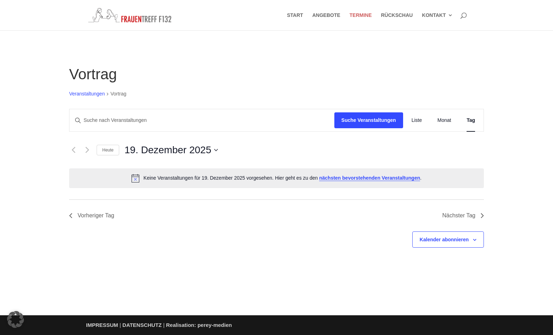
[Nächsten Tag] (87, 150)
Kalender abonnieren (444, 239)
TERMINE (361, 15)
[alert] (276, 178)
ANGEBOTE (326, 15)
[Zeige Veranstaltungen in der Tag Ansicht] (471, 120)
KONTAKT (434, 15)
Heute (108, 150)
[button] (15, 319)
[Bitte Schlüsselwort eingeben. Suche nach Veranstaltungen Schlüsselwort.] (201, 120)
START (295, 15)
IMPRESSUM (102, 325)
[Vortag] (73, 150)
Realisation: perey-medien (199, 325)
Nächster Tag (463, 215)
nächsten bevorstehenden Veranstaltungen (369, 178)
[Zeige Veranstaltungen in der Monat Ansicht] (447, 120)
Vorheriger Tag (91, 215)
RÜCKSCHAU (397, 15)
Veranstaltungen (87, 94)
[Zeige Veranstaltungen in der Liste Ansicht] (420, 120)
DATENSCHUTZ (142, 325)
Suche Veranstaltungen (368, 120)
